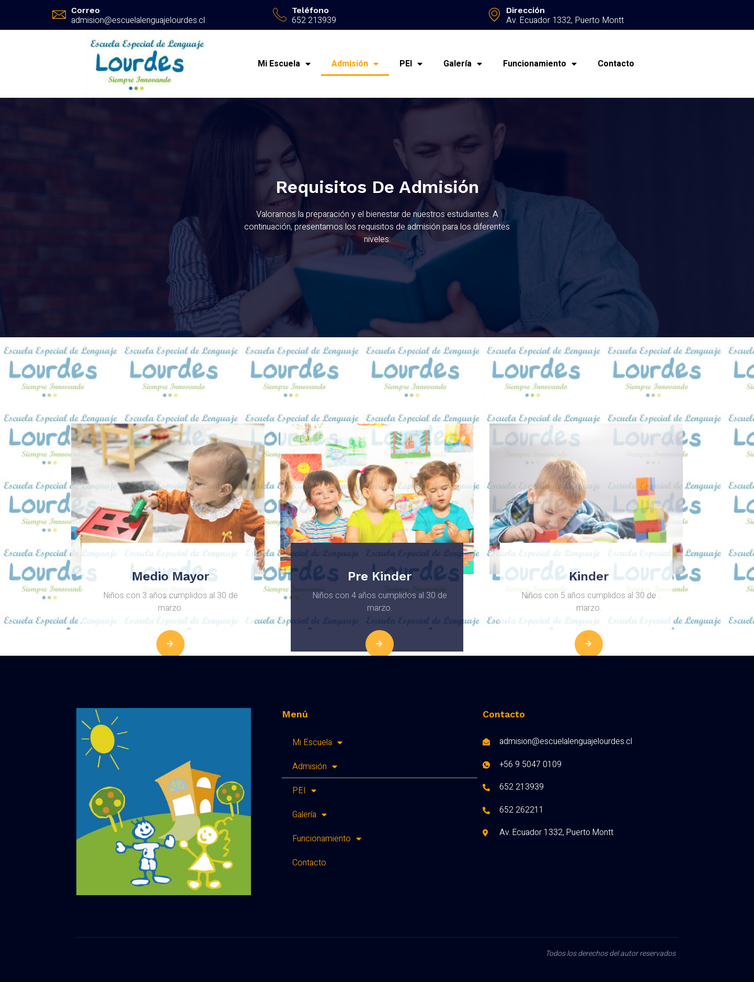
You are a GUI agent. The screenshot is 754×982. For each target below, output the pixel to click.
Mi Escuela (284, 63)
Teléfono (310, 10)
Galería (462, 63)
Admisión (355, 63)
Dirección (525, 10)
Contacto (616, 64)
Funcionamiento (540, 63)
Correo (85, 10)
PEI (410, 63)
